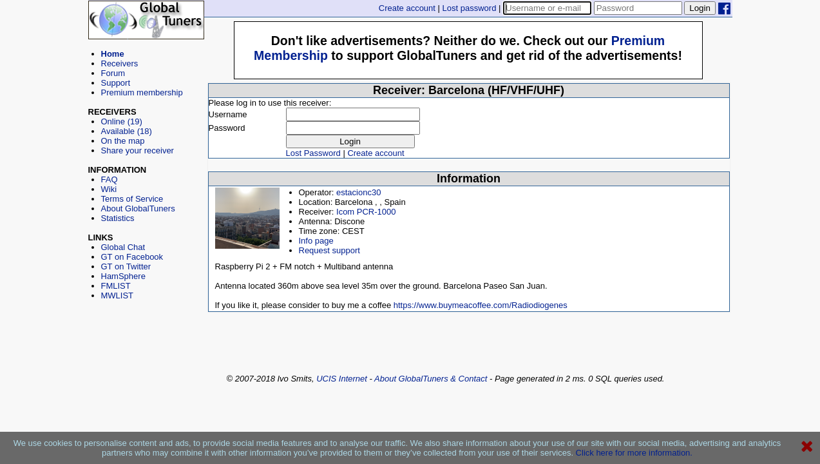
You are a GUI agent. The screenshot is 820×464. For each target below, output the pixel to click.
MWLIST (117, 295)
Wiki (109, 189)
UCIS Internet (341, 378)
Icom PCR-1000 (366, 212)
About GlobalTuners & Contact (430, 378)
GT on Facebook (132, 257)
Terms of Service (132, 199)
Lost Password (313, 153)
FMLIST (116, 286)
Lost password (470, 8)
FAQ (109, 179)
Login (699, 8)
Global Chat (123, 247)
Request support (329, 250)
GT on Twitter (126, 266)
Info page (316, 241)
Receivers (119, 63)
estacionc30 (358, 192)
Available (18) (126, 131)
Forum (113, 73)
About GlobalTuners (138, 208)
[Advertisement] (146, 358)
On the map (123, 141)
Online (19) (121, 121)
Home (112, 54)
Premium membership (142, 92)
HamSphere (123, 276)
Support (116, 83)
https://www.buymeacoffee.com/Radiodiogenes (480, 305)
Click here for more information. (634, 453)
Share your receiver (137, 150)
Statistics (118, 218)
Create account (407, 8)
